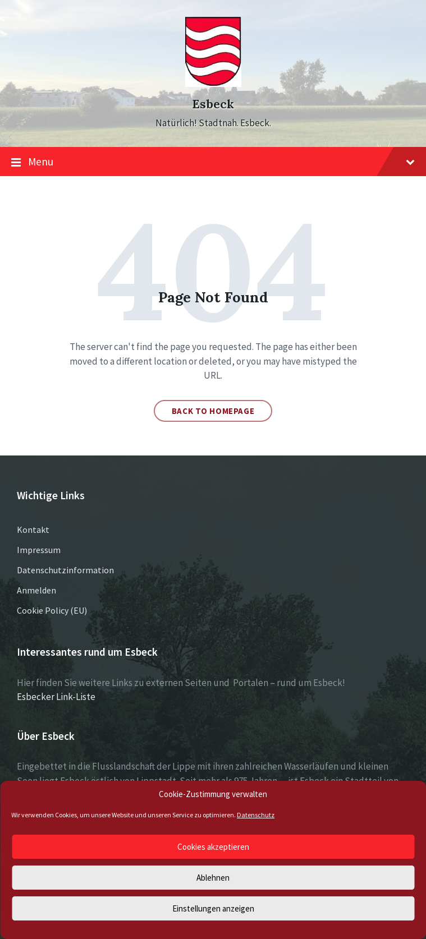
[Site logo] (213, 83)
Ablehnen (213, 877)
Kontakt (33, 529)
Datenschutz (255, 815)
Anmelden (36, 590)
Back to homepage (213, 411)
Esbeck (213, 104)
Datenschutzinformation (65, 570)
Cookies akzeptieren (213, 846)
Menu (213, 162)
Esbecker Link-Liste (56, 697)
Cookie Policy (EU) (52, 610)
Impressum (39, 549)
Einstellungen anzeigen (213, 908)
